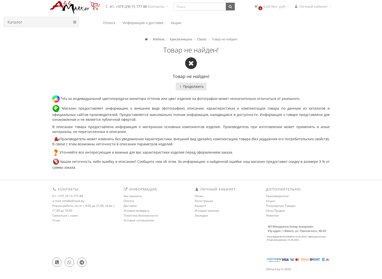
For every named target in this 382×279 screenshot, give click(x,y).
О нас (56, 220)
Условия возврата (136, 211)
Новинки (272, 215)
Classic (202, 39)
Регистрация (204, 201)
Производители (277, 196)
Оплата (129, 201)
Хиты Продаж (275, 211)
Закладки (201, 215)
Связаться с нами (65, 215)
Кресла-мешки (181, 39)
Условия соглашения (139, 220)
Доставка (130, 206)
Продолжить (191, 86)
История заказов (207, 211)
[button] (271, 6)
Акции (270, 201)
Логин (199, 196)
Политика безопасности (141, 215)
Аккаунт (200, 206)
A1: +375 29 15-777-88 (67, 196)
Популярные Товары (280, 206)
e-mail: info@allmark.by (68, 201)
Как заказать (133, 196)
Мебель (159, 39)
